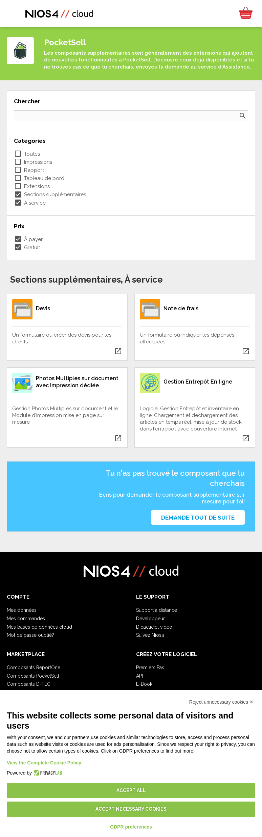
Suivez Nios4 (150, 635)
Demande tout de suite (198, 517)
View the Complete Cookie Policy (44, 762)
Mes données (22, 610)
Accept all (131, 790)
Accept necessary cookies (131, 809)
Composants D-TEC (28, 684)
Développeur (150, 618)
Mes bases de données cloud (39, 627)
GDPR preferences (131, 827)
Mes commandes (26, 618)
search (243, 116)
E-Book (144, 684)
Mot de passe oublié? (30, 635)
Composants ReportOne (33, 667)
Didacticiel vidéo (154, 627)
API (139, 676)
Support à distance (156, 610)
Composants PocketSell (33, 676)
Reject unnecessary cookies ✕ (221, 702)
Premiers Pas (150, 667)
